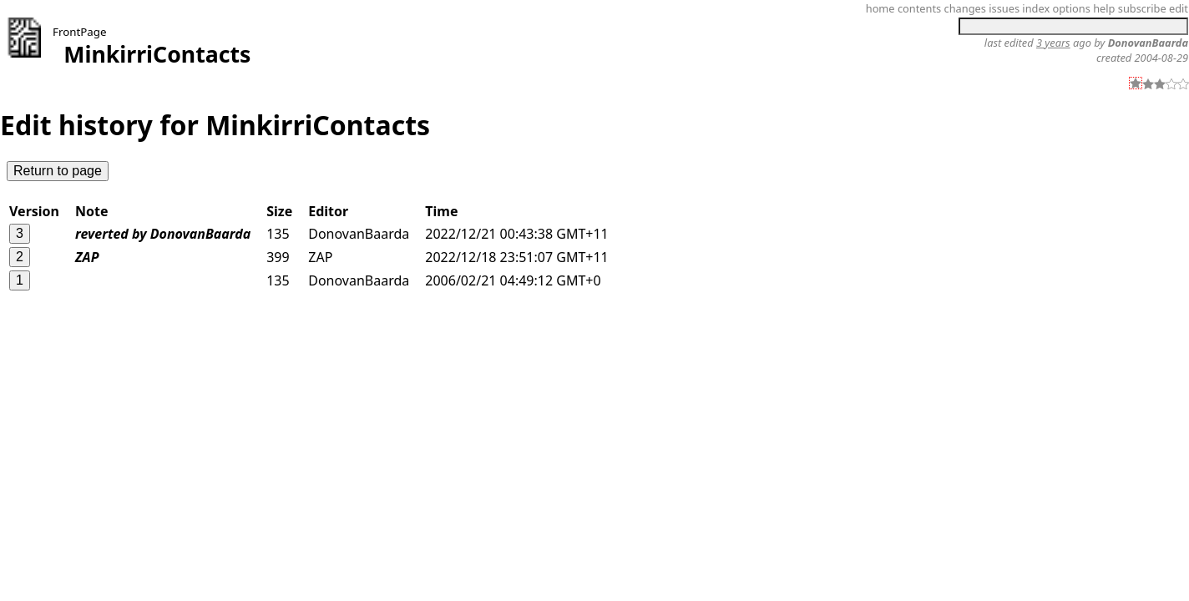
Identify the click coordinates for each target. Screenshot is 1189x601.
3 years (1053, 42)
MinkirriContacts (156, 54)
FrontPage (80, 31)
